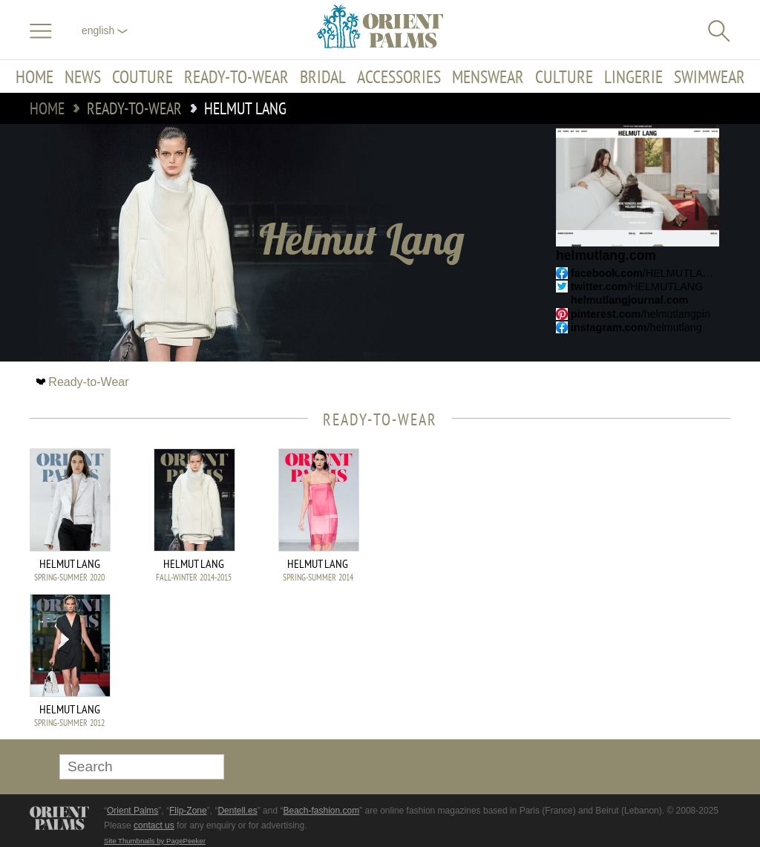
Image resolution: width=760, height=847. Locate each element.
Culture (564, 76)
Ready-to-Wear (236, 76)
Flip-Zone (188, 810)
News (83, 76)
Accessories (399, 76)
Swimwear (709, 76)
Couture (142, 76)
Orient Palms (132, 810)
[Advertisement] (626, 548)
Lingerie (633, 76)
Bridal (323, 76)
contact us (154, 825)
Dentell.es (237, 810)
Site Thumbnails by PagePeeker (155, 841)
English (105, 30)
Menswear (488, 76)
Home (34, 76)
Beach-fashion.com (321, 810)
